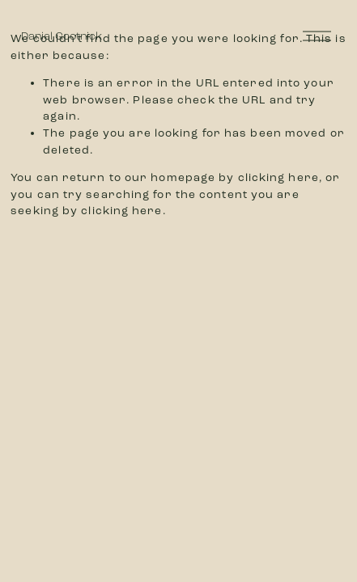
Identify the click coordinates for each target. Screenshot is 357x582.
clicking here (278, 177)
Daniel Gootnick (61, 36)
